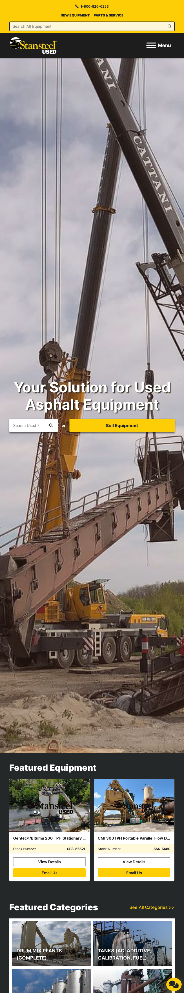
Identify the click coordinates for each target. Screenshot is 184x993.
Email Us (50, 872)
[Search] (92, 26)
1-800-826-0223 (94, 6)
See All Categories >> (152, 907)
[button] (51, 425)
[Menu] (151, 45)
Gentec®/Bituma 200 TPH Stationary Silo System (58, 838)
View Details (49, 861)
